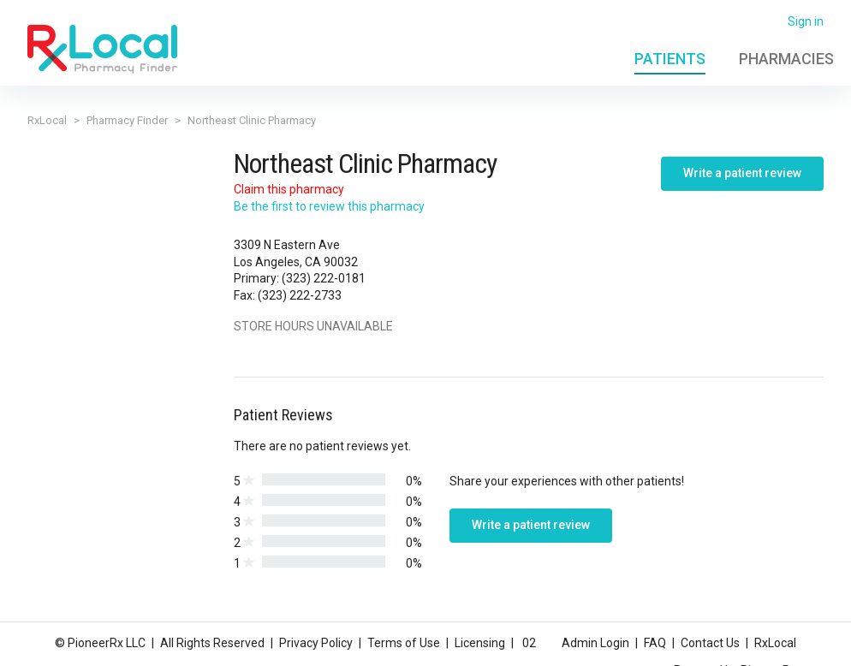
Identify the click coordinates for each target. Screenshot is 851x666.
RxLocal (47, 120)
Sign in (806, 21)
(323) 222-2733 (300, 295)
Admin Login (595, 643)
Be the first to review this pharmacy (329, 206)
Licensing (480, 643)
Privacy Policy (316, 643)
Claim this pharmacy (289, 189)
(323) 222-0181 (324, 278)
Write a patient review (742, 173)
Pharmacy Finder (127, 120)
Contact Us (710, 643)
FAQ (655, 643)
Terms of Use (403, 643)
